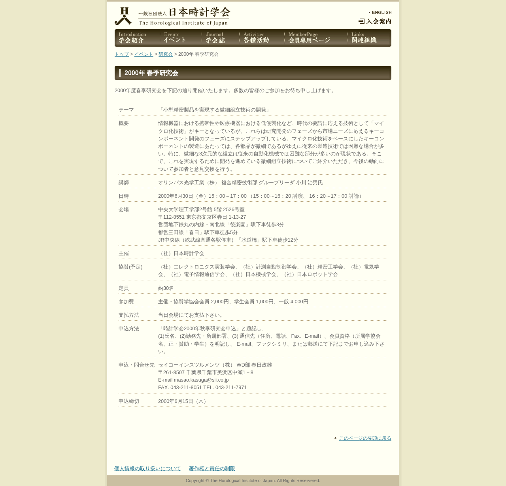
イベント (143, 54)
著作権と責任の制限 (212, 468)
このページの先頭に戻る (365, 438)
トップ (122, 54)
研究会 (166, 54)
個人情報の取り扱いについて (147, 468)
